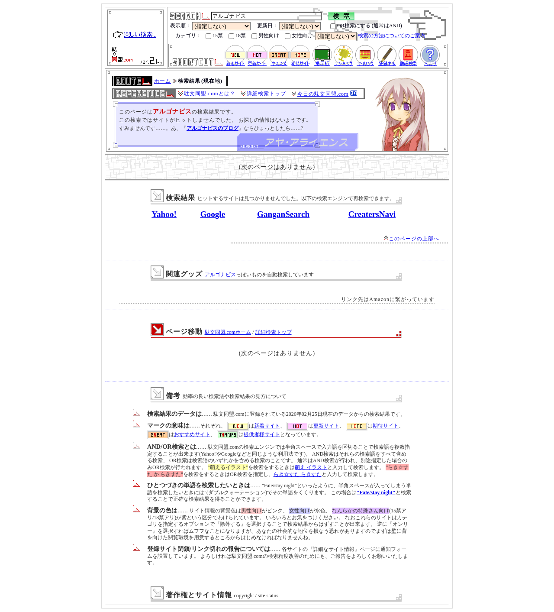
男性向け (265, 35)
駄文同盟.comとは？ (209, 94)
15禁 (214, 35)
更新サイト (326, 426)
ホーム (162, 81)
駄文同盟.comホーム (228, 332)
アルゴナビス (220, 275)
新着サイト (267, 426)
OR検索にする (350, 26)
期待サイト (386, 426)
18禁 (237, 35)
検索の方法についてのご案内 (391, 35)
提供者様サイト (262, 434)
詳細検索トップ (266, 94)
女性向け (298, 35)
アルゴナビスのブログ (212, 128)
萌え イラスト (311, 467)
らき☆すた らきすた (298, 474)
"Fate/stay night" (376, 492)
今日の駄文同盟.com (323, 94)
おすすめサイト (192, 434)
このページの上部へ (411, 239)
